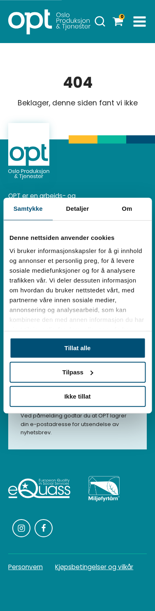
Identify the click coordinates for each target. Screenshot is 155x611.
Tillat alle (78, 347)
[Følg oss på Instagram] (21, 528)
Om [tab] (127, 208)
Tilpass (77, 372)
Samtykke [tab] (28, 208)
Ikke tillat (77, 396)
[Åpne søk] (99, 21)
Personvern (25, 567)
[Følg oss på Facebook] (44, 528)
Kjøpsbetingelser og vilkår (94, 567)
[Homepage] (49, 21)
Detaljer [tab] (77, 208)
